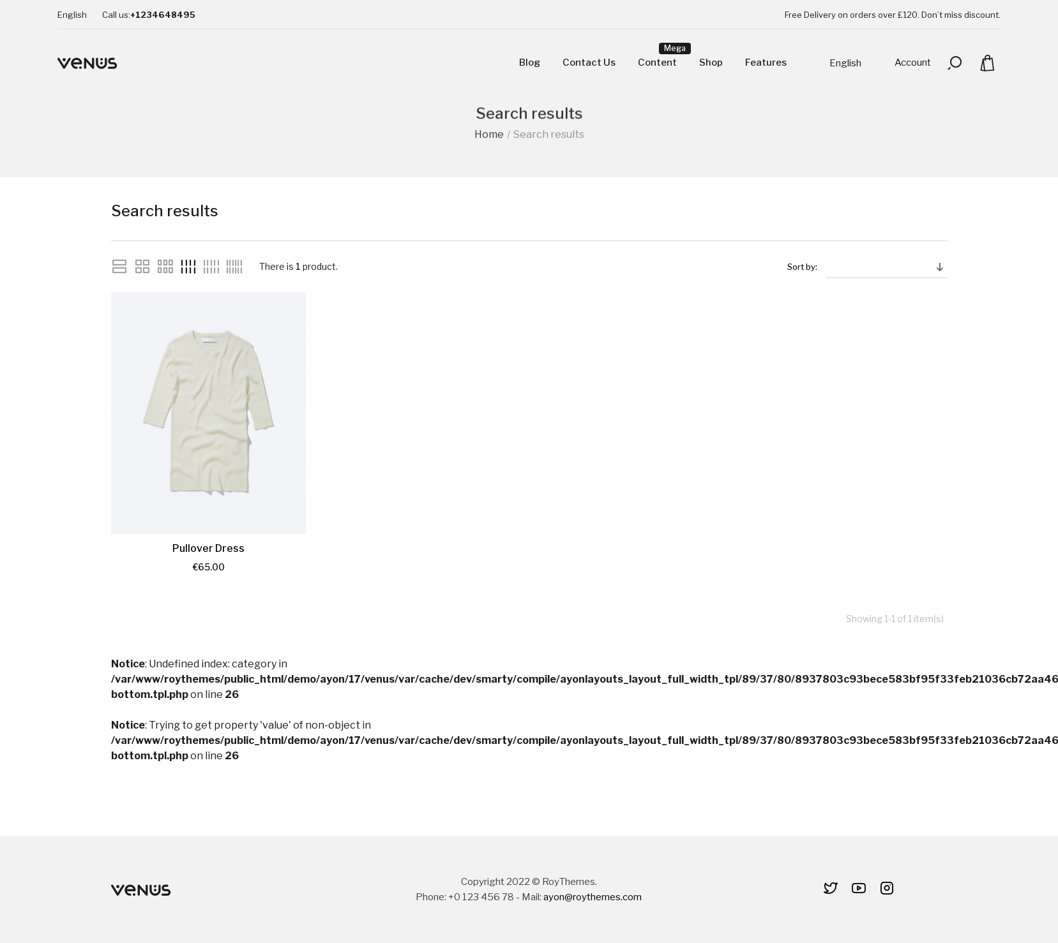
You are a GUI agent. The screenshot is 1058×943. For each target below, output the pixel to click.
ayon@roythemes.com (592, 897)
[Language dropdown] (72, 14)
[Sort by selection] (887, 266)
